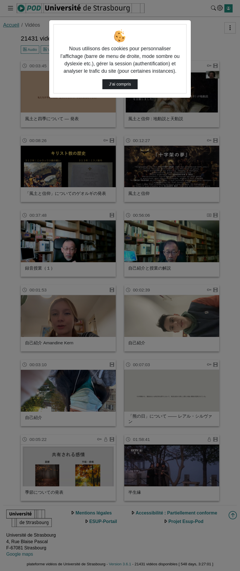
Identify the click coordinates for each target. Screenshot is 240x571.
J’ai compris (120, 84)
